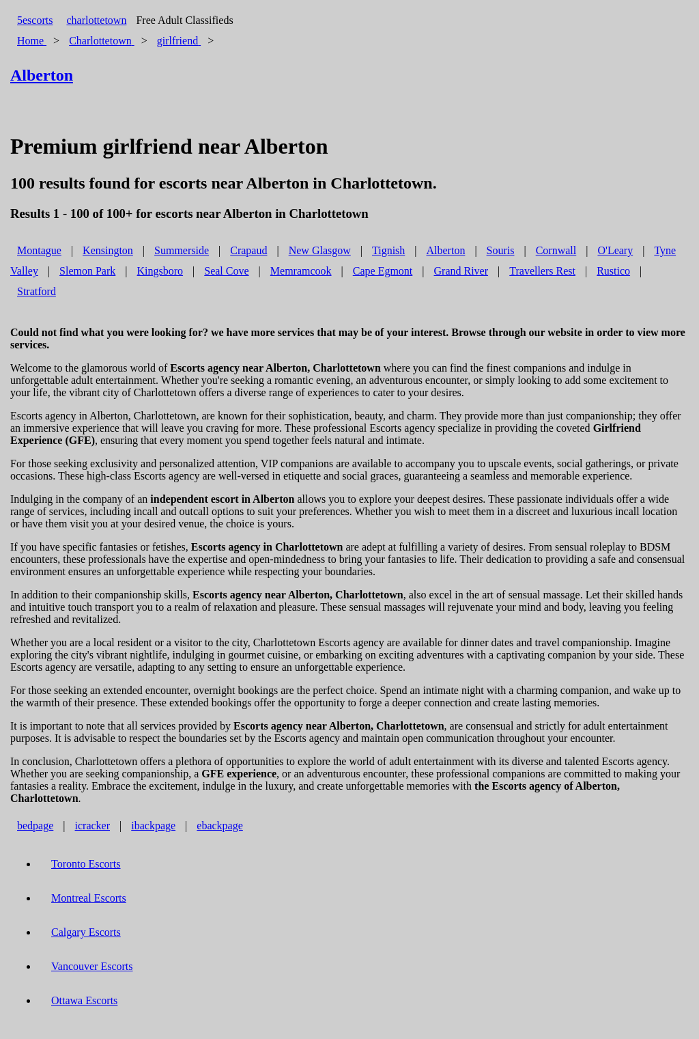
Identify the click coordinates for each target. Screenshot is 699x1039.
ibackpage (153, 825)
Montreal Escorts (88, 898)
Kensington (108, 250)
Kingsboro (160, 271)
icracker (93, 825)
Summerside (181, 250)
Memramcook (301, 271)
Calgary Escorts (86, 932)
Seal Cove (226, 271)
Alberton (446, 250)
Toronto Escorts (86, 864)
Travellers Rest (542, 271)
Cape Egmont (383, 271)
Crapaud (248, 250)
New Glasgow (320, 250)
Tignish (388, 250)
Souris (501, 250)
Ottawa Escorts (84, 1000)
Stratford (36, 291)
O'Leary (615, 250)
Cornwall (556, 250)
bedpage (35, 825)
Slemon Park (87, 271)
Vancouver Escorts (92, 966)
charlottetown (96, 20)
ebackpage (220, 825)
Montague (39, 250)
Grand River (461, 271)
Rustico (613, 271)
